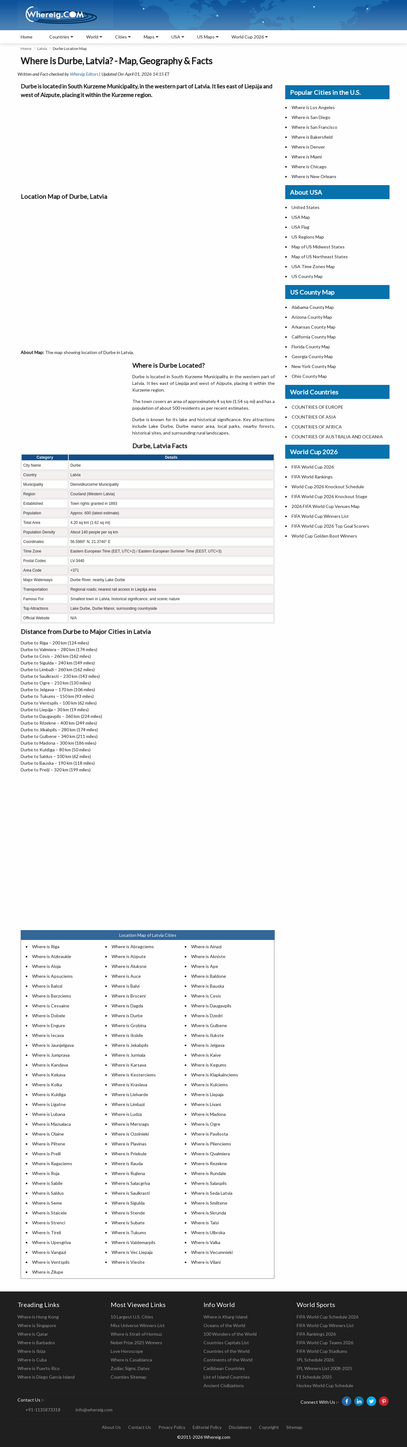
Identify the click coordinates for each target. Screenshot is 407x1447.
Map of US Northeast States (320, 256)
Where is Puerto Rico (38, 1368)
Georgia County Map (312, 356)
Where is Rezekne (209, 1163)
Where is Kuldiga (49, 1094)
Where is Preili (46, 1153)
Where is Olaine (48, 1134)
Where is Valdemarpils (133, 1242)
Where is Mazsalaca (51, 1124)
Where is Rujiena (128, 1173)
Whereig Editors (84, 74)
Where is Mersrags (130, 1124)
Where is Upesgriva (51, 1242)
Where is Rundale (208, 1173)
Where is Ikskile (127, 1035)
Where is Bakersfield (312, 137)
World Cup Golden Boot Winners (324, 536)
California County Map (314, 336)
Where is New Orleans (314, 176)
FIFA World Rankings (312, 476)
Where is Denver (308, 147)
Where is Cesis (206, 995)
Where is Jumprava (51, 1055)
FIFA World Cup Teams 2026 (325, 1342)
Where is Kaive (206, 1055)
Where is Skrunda (208, 1212)
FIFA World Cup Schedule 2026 (327, 1316)
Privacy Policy (171, 1427)
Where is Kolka (47, 1084)
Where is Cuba (32, 1359)
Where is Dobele (48, 1015)
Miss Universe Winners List (138, 1325)
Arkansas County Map (313, 327)
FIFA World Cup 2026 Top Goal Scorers (330, 526)
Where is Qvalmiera (210, 1153)
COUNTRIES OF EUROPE (317, 407)
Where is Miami (307, 156)
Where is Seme (47, 1203)
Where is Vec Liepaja (132, 1252)
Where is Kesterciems (134, 1074)
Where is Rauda (127, 1163)
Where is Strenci (48, 1222)
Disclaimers (240, 1427)
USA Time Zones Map (313, 266)
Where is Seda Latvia (211, 1193)
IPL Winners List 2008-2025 (324, 1368)
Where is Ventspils (51, 1262)
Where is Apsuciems (52, 976)
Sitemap (294, 1427)
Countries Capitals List (226, 1342)
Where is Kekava (49, 1074)
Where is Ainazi (206, 946)
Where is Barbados (36, 1342)
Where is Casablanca (131, 1359)
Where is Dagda (127, 1005)
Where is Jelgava (207, 1045)
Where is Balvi (126, 986)
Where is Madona (208, 1114)
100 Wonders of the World (230, 1334)
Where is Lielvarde (130, 1094)
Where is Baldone (208, 976)
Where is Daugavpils (211, 1005)
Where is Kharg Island (225, 1316)
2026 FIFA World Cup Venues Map (326, 506)
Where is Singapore (36, 1325)
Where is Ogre (205, 1124)
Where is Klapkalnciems (214, 1074)
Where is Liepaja (207, 1094)
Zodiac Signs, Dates (130, 1368)
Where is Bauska (207, 986)
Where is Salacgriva (131, 1183)
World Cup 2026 (247, 36)
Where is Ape (204, 966)
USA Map (301, 217)
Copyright (269, 1427)
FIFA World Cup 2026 (313, 467)
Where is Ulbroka (208, 1232)
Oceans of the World (224, 1325)
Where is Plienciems (211, 1143)
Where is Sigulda (128, 1203)
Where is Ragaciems (52, 1163)
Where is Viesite (128, 1262)
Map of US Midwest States (318, 246)
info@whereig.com (94, 1409)
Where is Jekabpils (130, 1045)
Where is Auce (126, 976)
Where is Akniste (208, 956)
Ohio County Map (309, 376)
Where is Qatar (32, 1334)
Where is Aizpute (129, 956)
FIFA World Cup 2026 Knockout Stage (329, 496)
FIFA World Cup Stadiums (322, 1351)
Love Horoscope (127, 1351)
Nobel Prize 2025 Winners (136, 1342)
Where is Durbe (127, 1015)
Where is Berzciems (51, 995)
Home (26, 36)
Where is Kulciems (209, 1084)
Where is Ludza (127, 1114)
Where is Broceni (129, 995)
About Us (111, 1427)
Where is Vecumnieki (212, 1252)
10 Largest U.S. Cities (132, 1316)
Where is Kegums (208, 1065)
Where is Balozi (47, 986)
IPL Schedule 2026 (315, 1359)
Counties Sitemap (128, 1377)
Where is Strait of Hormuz (136, 1334)
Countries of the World (227, 1351)
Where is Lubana (48, 1114)
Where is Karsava (129, 1065)
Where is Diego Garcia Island (46, 1377)
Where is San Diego (311, 117)
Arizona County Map (312, 317)
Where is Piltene (48, 1143)
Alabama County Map (313, 307)
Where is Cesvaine (50, 1005)
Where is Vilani (206, 1262)
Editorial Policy (207, 1427)
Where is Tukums (129, 1232)
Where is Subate (128, 1222)
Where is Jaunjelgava (53, 1045)
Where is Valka (205, 1242)
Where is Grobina (129, 1025)
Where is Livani (206, 1104)
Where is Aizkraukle (51, 956)
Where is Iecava (48, 1035)
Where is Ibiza (31, 1351)
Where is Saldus (48, 1193)
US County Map (307, 276)
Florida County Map (311, 346)
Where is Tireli (46, 1232)
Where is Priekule (129, 1153)
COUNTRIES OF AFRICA (317, 426)
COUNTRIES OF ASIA (314, 417)
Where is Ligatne (49, 1104)
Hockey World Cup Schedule (325, 1385)
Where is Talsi (205, 1222)
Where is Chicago (309, 166)
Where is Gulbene (209, 1025)
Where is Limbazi (128, 1104)
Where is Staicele (49, 1212)
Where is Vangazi (49, 1252)
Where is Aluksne (129, 966)
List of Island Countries (227, 1377)
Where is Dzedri (207, 1015)
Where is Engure (48, 1025)
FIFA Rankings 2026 (316, 1334)
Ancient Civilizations (224, 1385)
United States (306, 207)
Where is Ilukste (207, 1035)
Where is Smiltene (209, 1203)
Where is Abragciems (133, 946)
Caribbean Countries (224, 1368)
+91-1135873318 (42, 1409)
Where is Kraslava (129, 1084)
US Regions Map (308, 237)
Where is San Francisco (314, 127)
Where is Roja (45, 1173)
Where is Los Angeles (313, 107)
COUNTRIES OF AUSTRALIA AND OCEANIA (337, 436)
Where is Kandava (50, 1065)
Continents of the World (228, 1359)
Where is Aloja (46, 966)
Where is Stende (128, 1212)
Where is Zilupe (47, 1272)
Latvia (42, 48)
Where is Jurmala (128, 1055)
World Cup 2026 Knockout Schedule (328, 486)
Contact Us (139, 1427)
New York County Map (314, 366)
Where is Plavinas (129, 1143)
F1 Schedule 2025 (314, 1377)
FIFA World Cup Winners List (320, 516)
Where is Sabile (47, 1183)
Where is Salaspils (209, 1183)
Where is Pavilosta (209, 1134)
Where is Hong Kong (38, 1316)
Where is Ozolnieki (130, 1134)
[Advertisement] (148, 143)
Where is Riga (45, 946)
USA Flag (300, 227)
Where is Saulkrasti (131, 1193)
